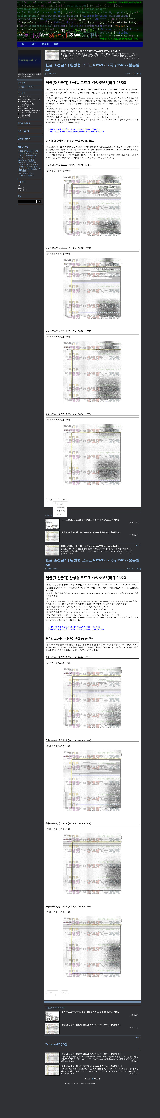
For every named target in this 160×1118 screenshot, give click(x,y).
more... (138, 545)
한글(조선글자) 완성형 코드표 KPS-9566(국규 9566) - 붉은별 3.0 (90, 51)
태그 (33, 44)
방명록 (45, 44)
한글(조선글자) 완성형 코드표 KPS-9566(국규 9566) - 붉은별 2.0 (75, 129)
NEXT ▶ (97, 1079)
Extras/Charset (68, 58)
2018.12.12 (134, 535)
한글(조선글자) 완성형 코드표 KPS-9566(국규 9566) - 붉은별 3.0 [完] (77, 132)
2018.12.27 (134, 523)
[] (92, 1079)
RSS (56, 43)
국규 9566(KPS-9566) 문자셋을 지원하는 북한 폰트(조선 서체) (90, 520)
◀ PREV (87, 1079)
